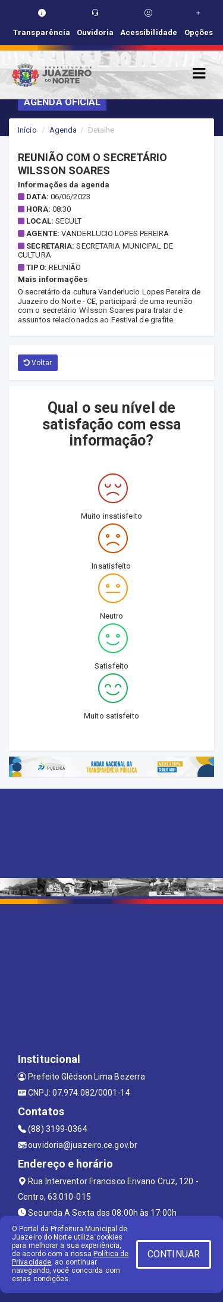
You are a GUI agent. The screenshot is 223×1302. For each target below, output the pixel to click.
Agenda (63, 130)
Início (27, 130)
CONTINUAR (173, 1254)
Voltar (38, 363)
